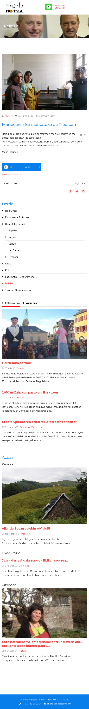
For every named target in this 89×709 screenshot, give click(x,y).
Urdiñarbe (13, 250)
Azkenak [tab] (31, 303)
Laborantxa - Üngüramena (19, 276)
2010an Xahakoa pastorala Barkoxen (30, 392)
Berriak (20, 368)
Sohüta (12, 243)
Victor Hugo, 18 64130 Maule (53, 699)
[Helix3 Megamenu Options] (38, 7)
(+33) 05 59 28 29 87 (32, 704)
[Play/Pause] (48, 7)
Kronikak (25, 533)
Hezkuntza (11, 210)
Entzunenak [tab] (12, 303)
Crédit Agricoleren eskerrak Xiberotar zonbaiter (39, 422)
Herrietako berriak (14, 224)
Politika (8, 116)
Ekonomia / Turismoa (31, 427)
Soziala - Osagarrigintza (18, 290)
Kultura (8, 270)
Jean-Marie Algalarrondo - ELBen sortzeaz (35, 560)
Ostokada (24, 565)
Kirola (7, 263)
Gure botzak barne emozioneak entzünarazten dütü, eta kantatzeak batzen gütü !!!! (42, 644)
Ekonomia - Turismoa (16, 217)
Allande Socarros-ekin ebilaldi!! (26, 528)
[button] (6, 82)
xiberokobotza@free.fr (59, 704)
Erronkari (13, 257)
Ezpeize (13, 230)
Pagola (12, 237)
